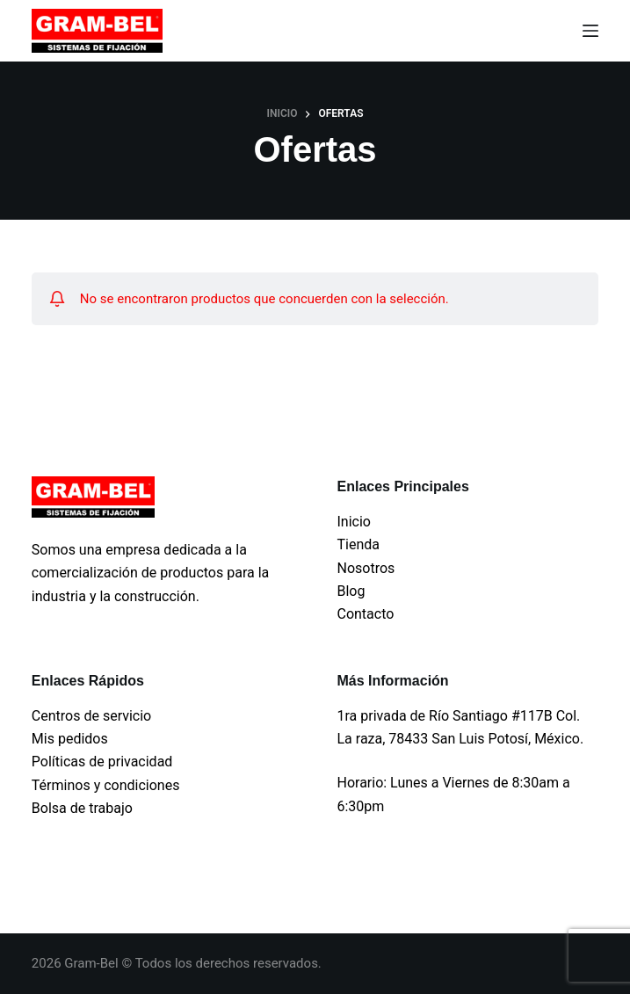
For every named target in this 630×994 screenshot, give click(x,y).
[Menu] (590, 31)
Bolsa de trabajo (82, 808)
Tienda (358, 544)
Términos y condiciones (106, 785)
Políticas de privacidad (102, 761)
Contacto (365, 614)
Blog (351, 591)
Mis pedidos (70, 738)
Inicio (353, 521)
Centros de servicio (91, 715)
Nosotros (366, 568)
